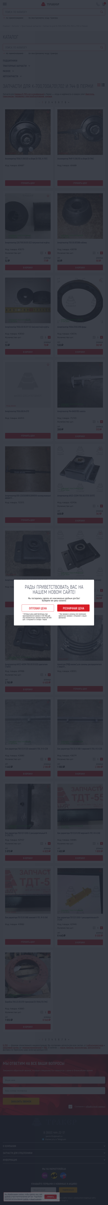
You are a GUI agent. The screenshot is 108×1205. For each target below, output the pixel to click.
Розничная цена (73, 608)
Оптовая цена (38, 608)
